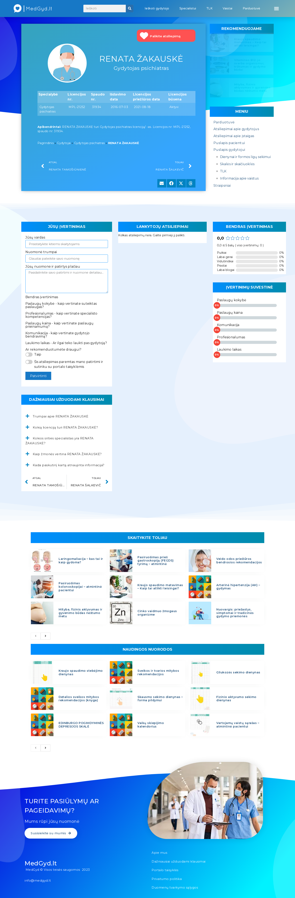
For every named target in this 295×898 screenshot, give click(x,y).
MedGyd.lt (41, 863)
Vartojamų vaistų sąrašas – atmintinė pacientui (237, 724)
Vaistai (228, 8)
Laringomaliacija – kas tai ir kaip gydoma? (81, 560)
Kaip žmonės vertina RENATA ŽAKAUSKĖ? (67, 454)
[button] (276, 9)
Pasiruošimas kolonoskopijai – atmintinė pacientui (80, 586)
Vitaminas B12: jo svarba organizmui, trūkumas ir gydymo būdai (250, 65)
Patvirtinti (38, 376)
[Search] (129, 8)
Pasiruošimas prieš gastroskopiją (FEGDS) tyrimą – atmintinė (155, 560)
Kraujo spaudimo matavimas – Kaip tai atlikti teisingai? (250, 43)
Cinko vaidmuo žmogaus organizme (157, 612)
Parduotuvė (251, 8)
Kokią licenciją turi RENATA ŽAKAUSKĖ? (65, 427)
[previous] (36, 636)
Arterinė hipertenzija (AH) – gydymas (238, 586)
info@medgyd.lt (38, 880)
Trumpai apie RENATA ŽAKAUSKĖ (60, 416)
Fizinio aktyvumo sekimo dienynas (236, 698)
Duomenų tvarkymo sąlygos (175, 887)
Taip (37, 354)
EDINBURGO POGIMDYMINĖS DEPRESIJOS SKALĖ (81, 724)
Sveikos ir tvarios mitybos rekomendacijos (158, 672)
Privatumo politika (167, 879)
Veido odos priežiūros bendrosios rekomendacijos (239, 560)
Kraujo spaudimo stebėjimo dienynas (81, 672)
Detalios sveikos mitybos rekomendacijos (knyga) (79, 698)
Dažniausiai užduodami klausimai (179, 861)
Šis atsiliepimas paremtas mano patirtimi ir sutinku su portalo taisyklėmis (68, 364)
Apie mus (159, 853)
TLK (209, 8)
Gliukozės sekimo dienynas (238, 672)
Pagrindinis (45, 143)
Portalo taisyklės (165, 870)
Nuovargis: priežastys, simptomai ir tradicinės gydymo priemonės (235, 613)
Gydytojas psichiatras (89, 143)
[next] (45, 636)
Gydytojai (64, 143)
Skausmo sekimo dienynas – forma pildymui (160, 698)
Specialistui (187, 8)
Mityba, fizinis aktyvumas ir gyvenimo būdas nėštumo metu (252, 88)
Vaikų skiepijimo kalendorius (150, 724)
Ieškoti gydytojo (157, 8)
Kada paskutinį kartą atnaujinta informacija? (68, 465)
